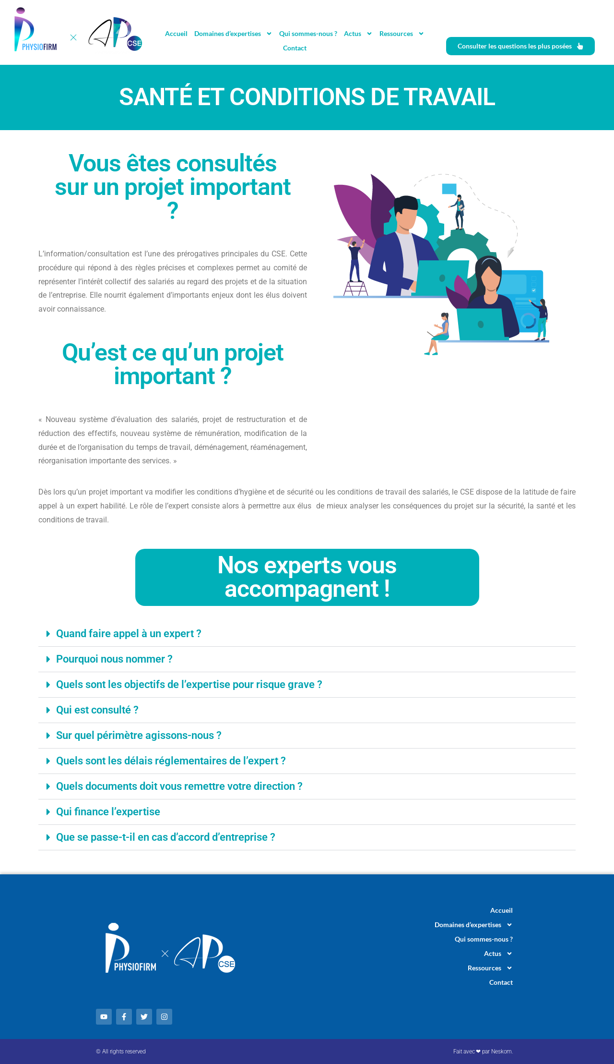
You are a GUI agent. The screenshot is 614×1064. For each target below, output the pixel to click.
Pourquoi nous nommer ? (114, 659)
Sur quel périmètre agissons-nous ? (139, 735)
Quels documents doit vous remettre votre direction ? (179, 786)
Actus (358, 33)
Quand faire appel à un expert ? (128, 634)
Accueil (176, 33)
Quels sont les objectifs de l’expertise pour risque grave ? (189, 684)
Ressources (402, 33)
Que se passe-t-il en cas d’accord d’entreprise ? (165, 837)
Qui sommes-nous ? (308, 33)
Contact (295, 48)
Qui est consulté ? (97, 710)
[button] (307, 634)
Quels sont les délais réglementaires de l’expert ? (171, 761)
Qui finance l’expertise (108, 812)
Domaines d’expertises (233, 33)
